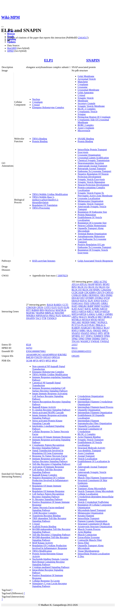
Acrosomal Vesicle (87, 79)
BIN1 (74, 287)
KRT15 (75, 311)
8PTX (36, 360)
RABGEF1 (86, 327)
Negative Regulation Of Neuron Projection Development (93, 175)
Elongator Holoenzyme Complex (48, 107)
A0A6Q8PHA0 (49, 354)
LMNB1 (109, 314)
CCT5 (65, 304)
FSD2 (86, 303)
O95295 (75, 356)
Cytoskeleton (84, 399)
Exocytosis (83, 152)
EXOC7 (105, 300)
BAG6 (50, 304)
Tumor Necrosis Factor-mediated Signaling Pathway (48, 508)
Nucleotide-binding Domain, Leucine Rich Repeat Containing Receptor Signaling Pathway (50, 562)
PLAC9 (85, 325)
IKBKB (35, 310)
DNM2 (109, 295)
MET (100, 317)
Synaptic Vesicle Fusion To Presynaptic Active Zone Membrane (95, 194)
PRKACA (100, 325)
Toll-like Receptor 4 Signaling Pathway (51, 464)
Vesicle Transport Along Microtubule (96, 491)
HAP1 (75, 306)
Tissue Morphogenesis (88, 551)
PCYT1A (76, 325)
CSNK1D (76, 295)
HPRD (10, 51)
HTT (28, 310)
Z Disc (81, 556)
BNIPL (96, 289)
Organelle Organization (89, 410)
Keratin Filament (86, 515)
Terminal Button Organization (92, 233)
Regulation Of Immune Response (48, 491)
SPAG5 (93, 333)
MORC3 (107, 317)
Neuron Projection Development (93, 185)
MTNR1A (76, 319)
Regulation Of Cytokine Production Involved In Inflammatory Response (49, 546)
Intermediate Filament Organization (95, 412)
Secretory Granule (86, 103)
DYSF (107, 298)
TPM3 (81, 338)
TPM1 (107, 336)
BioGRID (12, 48)
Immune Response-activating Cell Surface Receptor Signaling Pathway (50, 460)
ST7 (83, 336)
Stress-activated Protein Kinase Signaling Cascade (47, 422)
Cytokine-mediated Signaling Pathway (50, 567)
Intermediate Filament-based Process (95, 407)
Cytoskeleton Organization (91, 396)
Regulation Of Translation (44, 205)
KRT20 (106, 311)
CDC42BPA (90, 292)
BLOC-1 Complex (87, 109)
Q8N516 (55, 357)
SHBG (82, 330)
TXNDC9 (51, 318)
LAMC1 (100, 314)
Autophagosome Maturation (91, 236)
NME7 (93, 322)
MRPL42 (49, 313)
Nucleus (36, 99)
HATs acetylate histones (43, 261)
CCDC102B (77, 292)
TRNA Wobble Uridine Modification (50, 194)
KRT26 (82, 314)
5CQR (29, 360)
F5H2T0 (38, 357)
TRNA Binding (39, 138)
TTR (44, 318)
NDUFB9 (59, 313)
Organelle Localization (89, 426)
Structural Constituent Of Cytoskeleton (90, 430)
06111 (74, 348)
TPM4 (88, 338)
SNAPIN (93, 60)
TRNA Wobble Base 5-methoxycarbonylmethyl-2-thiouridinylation (45, 200)
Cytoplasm (37, 102)
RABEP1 (76, 327)
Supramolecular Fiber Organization (95, 423)
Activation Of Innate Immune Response (51, 437)
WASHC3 (85, 341)
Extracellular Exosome (89, 537)
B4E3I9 (30, 357)
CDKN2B (31, 307)
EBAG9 (75, 300)
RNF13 (75, 330)
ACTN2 (103, 281)
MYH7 (101, 319)
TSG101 (76, 341)
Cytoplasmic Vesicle (87, 111)
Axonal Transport (86, 456)
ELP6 (66, 307)
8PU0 (54, 360)
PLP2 (58, 315)
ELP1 (48, 60)
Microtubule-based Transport (92, 510)
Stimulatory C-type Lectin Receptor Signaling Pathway (49, 584)
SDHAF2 (66, 315)
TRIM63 (96, 338)
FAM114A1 (77, 303)
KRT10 (103, 308)
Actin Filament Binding (89, 437)
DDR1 (85, 295)
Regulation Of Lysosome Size (92, 223)
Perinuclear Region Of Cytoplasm (94, 117)
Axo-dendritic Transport (89, 450)
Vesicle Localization (87, 458)
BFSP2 (106, 284)
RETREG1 (98, 327)
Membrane (83, 100)
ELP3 (60, 307)
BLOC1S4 (104, 287)
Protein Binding (40, 141)
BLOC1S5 (77, 289)
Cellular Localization (88, 494)
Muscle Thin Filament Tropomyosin (95, 477)
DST (82, 298)
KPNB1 (96, 308)
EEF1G (83, 300)
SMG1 (105, 330)
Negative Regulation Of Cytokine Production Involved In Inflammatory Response (50, 480)
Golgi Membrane (86, 76)
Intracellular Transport (88, 518)
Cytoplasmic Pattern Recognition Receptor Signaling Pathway (48, 446)
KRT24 (75, 314)
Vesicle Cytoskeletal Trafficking (93, 502)
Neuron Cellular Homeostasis (92, 225)
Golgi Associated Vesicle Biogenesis (95, 261)
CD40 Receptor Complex (44, 513)
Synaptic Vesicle (86, 98)
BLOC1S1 (83, 287)
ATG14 (75, 284)
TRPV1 (104, 338)
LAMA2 (91, 314)
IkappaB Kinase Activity (44, 407)
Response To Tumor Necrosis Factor (49, 456)
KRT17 (90, 311)
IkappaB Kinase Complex (44, 475)
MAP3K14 (60, 310)
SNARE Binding (86, 138)
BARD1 (58, 304)
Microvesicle (84, 130)
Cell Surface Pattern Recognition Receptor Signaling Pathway (48, 495)
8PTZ (48, 360)
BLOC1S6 (87, 289)
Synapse (82, 114)
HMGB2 (82, 306)
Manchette (83, 81)
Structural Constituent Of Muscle (94, 524)
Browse (11, 33)
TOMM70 (98, 336)
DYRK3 (99, 298)
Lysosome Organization (89, 155)
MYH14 (86, 319)
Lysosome (82, 87)
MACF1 (83, 317)
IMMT (97, 306)
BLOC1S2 (93, 287)
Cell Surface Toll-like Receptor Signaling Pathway (47, 470)
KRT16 (82, 311)
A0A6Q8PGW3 (34, 354)
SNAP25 (85, 333)
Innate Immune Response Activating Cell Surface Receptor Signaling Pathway (49, 396)
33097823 (62, 275)
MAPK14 (92, 317)
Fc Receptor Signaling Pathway (47, 499)
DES (102, 295)
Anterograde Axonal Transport (92, 166)
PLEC (92, 325)
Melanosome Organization (90, 201)
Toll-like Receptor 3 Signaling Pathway (51, 534)
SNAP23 (76, 333)
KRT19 (98, 311)
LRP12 (75, 317)
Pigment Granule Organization (92, 521)
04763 (29, 348)
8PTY (42, 360)
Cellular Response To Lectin (46, 581)
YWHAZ (104, 341)
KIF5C (88, 308)
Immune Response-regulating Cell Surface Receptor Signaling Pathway (50, 389)
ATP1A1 (83, 284)
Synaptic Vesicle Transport (90, 204)
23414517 (83, 37)
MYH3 (94, 319)
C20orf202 (106, 289)
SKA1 (89, 330)
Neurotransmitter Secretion (91, 163)
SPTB (106, 333)
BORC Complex (86, 125)
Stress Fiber (83, 543)
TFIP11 (89, 336)
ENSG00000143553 (81, 351)
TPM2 (75, 338)
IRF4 (41, 310)
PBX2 (52, 315)
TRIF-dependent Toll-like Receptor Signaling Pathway (49, 519)
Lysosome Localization (89, 198)
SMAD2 (97, 330)
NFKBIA (30, 315)
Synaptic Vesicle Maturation (91, 182)
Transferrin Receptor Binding (46, 515)
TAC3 (38, 318)
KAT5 (74, 308)
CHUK (39, 307)
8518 (28, 344)
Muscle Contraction (87, 534)
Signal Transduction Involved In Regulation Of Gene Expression (47, 451)
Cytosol (36, 104)
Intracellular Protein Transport (92, 149)
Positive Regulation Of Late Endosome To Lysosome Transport (94, 246)
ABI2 (96, 281)
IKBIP (90, 306)
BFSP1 (98, 284)
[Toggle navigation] (2, 26)
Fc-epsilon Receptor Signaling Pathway (51, 410)
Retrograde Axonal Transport (92, 168)
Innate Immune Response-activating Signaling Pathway (49, 416)
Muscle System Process (89, 529)
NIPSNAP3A (42, 315)
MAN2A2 (50, 310)
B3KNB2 (62, 354)
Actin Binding (84, 532)
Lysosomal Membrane (88, 90)
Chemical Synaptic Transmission (94, 160)
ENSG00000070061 (36, 351)
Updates (11, 42)
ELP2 (54, 307)
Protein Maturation (87, 214)
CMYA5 (109, 292)
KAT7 (81, 308)
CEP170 (100, 292)
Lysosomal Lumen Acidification (93, 157)
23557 (75, 344)
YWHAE (95, 341)
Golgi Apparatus (85, 92)
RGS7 (107, 327)
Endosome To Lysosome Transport (94, 171)
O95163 (47, 357)
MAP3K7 (30, 313)
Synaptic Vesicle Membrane (91, 106)
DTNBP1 (89, 298)
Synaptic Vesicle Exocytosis (91, 179)
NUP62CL (102, 322)
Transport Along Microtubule (92, 488)
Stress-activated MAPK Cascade (48, 412)
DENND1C (94, 295)
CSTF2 (47, 307)
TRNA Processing (41, 208)
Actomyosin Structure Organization (95, 526)
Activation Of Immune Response (48, 467)
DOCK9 (76, 298)
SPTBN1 (76, 336)
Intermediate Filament (88, 420)
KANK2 (105, 306)
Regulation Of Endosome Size (92, 212)
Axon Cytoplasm (86, 128)
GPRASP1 (95, 303)
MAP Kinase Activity (42, 543)
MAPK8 (40, 313)
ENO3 (97, 300)
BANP (91, 284)
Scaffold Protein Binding (44, 526)
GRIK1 (104, 303)
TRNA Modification (42, 551)
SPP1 (100, 333)
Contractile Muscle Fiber (90, 540)
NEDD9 (85, 322)
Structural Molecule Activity (91, 448)
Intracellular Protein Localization (94, 553)
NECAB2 (76, 322)
